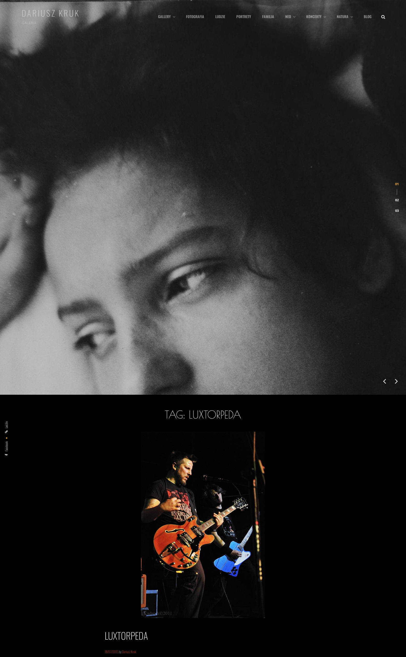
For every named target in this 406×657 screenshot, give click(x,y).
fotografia (195, 16)
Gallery (167, 16)
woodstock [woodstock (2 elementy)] (294, 627)
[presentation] (384, 189)
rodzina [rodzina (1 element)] (231, 628)
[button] (396, 91)
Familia (268, 16)
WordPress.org (32, 610)
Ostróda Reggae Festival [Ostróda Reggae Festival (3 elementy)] (302, 611)
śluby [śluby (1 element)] (317, 628)
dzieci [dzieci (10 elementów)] (298, 573)
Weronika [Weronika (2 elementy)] (278, 627)
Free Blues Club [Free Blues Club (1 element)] (332, 575)
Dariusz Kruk (51, 13)
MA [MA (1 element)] (310, 593)
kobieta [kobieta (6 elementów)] (224, 592)
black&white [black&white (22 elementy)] (243, 572)
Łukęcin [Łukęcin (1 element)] (307, 628)
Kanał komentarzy (34, 599)
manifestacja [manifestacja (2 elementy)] (323, 593)
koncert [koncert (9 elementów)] (244, 592)
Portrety (243, 16)
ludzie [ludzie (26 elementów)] (281, 591)
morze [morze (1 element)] (371, 593)
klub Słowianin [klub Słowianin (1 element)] (362, 575)
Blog (368, 16)
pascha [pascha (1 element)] (326, 612)
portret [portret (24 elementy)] (343, 609)
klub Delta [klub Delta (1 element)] (347, 575)
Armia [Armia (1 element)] (220, 575)
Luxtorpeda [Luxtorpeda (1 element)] (300, 593)
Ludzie (220, 16)
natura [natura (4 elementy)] (242, 611)
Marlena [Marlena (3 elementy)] (341, 593)
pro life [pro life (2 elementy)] (363, 611)
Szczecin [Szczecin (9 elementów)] (247, 626)
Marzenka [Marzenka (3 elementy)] (357, 593)
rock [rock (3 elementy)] (220, 627)
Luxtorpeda (126, 444)
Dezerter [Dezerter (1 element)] (268, 575)
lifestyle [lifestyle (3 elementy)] (262, 593)
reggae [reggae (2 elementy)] (376, 611)
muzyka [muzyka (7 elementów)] (225, 611)
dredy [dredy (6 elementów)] (282, 574)
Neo (290, 16)
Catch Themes (233, 653)
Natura (345, 16)
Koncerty (316, 16)
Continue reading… (122, 489)
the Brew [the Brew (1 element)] (265, 628)
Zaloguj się (29, 579)
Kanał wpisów (31, 589)
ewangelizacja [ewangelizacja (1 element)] (316, 575)
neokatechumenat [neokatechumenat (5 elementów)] (266, 611)
